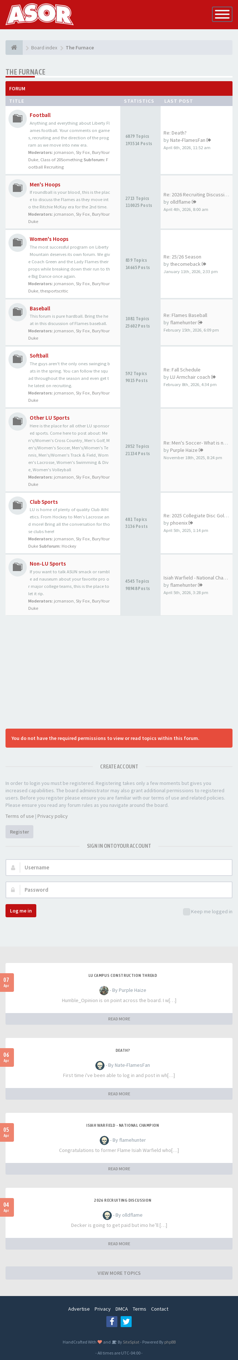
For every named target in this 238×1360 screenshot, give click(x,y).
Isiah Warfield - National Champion (122, 1125)
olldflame (180, 202)
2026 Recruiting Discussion (122, 1200)
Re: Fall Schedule (182, 369)
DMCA (122, 1309)
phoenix (178, 523)
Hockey (69, 546)
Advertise (79, 1309)
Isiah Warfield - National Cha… (196, 577)
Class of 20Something (61, 159)
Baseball (40, 308)
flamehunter (183, 322)
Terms (139, 1309)
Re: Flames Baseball (185, 315)
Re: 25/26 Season (182, 256)
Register (19, 831)
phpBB (170, 1342)
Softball (39, 355)
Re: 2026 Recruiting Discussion (197, 194)
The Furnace (25, 72)
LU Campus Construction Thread (122, 975)
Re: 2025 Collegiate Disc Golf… (197, 515)
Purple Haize (184, 450)
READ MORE (119, 1018)
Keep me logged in (207, 912)
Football (40, 115)
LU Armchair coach (190, 377)
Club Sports (44, 501)
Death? (123, 1050)
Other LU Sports (50, 417)
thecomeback (185, 264)
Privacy (103, 1309)
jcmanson (64, 152)
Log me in (21, 910)
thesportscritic (54, 291)
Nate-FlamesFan (187, 140)
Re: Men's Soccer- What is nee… (199, 442)
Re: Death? (175, 132)
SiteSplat (130, 1342)
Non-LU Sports (48, 563)
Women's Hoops (49, 238)
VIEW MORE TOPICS (119, 1273)
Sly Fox (83, 152)
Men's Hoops (45, 184)
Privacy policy (52, 816)
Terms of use (20, 816)
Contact (159, 1309)
